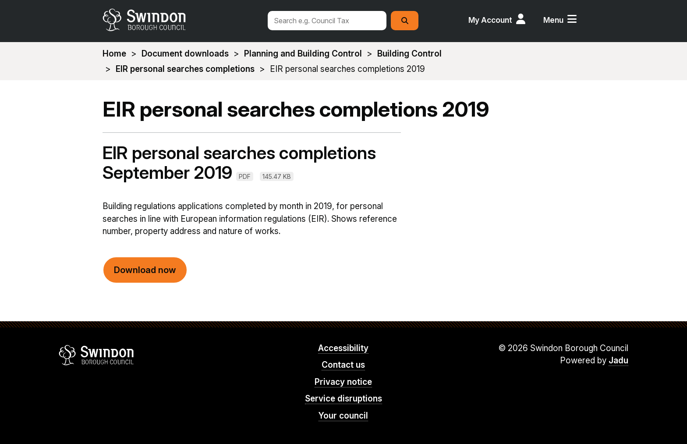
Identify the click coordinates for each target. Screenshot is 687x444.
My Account (490, 20)
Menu (553, 20)
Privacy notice (343, 382)
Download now (145, 270)
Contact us (343, 365)
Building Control (409, 54)
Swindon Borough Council (97, 355)
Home (114, 54)
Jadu (618, 360)
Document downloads (185, 54)
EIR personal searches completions (185, 69)
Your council (343, 416)
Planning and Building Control (303, 54)
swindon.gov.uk (180, 20)
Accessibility (343, 348)
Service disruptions (343, 399)
